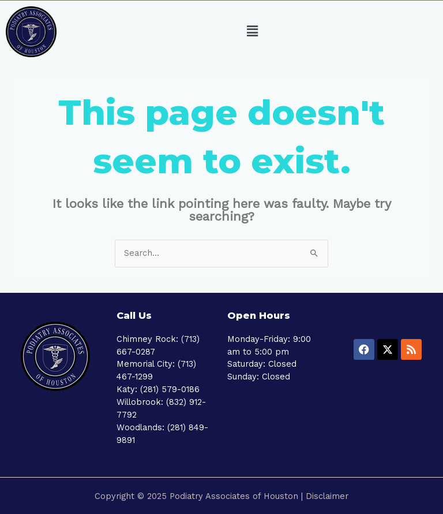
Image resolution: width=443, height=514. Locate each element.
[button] (252, 32)
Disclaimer (327, 496)
